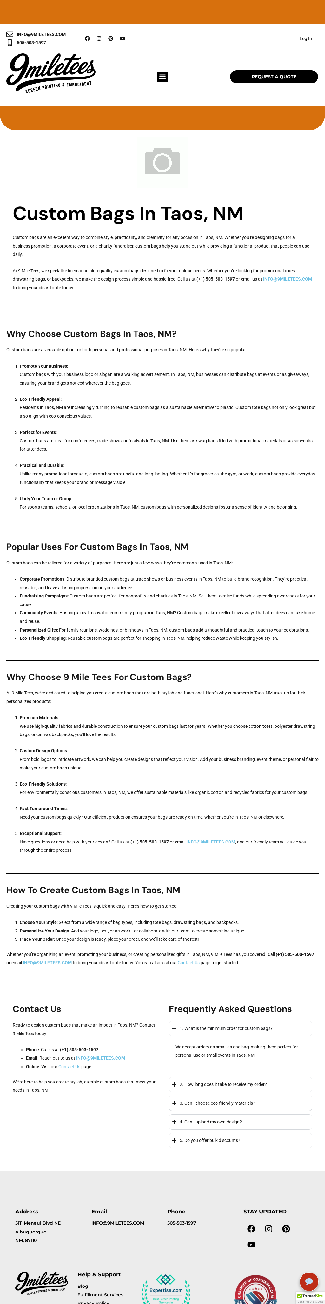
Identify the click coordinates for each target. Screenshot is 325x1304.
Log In (306, 38)
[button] (162, 77)
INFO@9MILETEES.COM (287, 279)
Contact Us (189, 962)
